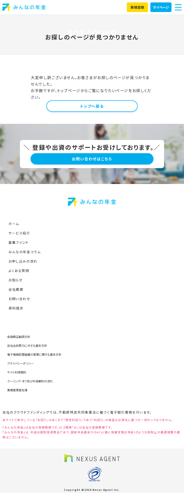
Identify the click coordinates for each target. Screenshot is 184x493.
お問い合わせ (19, 298)
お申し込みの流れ (22, 261)
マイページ (161, 7)
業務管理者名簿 (17, 390)
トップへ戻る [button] (92, 106)
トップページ (68, 90)
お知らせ (15, 280)
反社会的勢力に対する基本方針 (27, 345)
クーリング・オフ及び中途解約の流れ (30, 381)
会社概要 (15, 289)
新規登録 (137, 7)
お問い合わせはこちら (92, 159)
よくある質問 (18, 270)
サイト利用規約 (16, 372)
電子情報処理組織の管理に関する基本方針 (34, 354)
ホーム (13, 223)
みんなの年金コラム (24, 251)
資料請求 (15, 308)
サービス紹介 (19, 233)
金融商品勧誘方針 (18, 337)
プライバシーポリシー (20, 363)
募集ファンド (18, 242)
